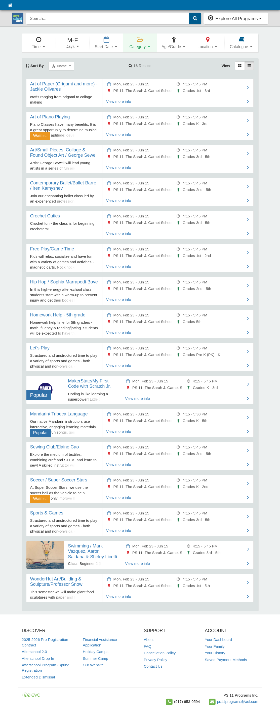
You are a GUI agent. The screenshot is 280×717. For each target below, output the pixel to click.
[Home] (10, 5)
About (149, 639)
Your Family (215, 646)
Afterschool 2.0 (34, 651)
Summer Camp (95, 658)
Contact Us (153, 666)
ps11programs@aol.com (237, 701)
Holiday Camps (95, 651)
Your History (215, 653)
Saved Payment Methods (226, 660)
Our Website (93, 665)
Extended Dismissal (38, 677)
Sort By (35, 65)
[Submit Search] (195, 18)
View (225, 65)
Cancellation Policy (160, 653)
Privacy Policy (155, 660)
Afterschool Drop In (38, 658)
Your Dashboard (218, 639)
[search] (107, 18)
